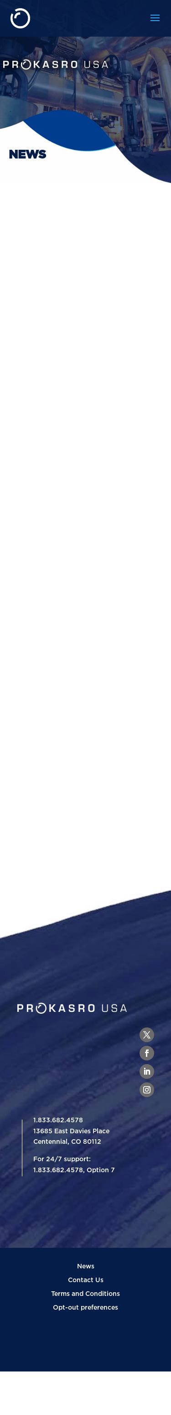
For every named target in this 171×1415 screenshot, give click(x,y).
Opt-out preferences (85, 1307)
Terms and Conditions (85, 1293)
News (85, 1266)
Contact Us (86, 1280)
